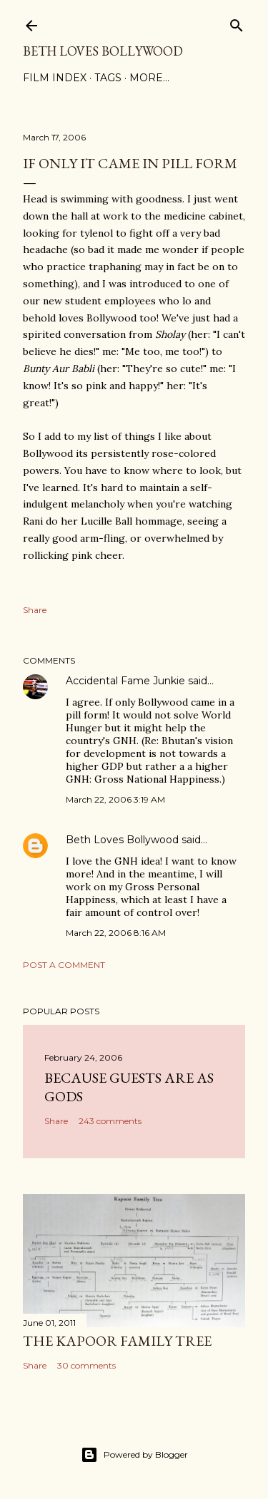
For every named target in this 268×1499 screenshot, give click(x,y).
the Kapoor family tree (117, 1340)
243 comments (110, 1121)
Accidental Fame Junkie (125, 680)
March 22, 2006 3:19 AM (115, 799)
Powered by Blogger (134, 1454)
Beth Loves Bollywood (103, 51)
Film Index (54, 77)
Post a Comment (64, 964)
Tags (107, 77)
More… (149, 77)
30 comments (86, 1365)
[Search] (236, 22)
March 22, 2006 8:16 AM (116, 932)
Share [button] (34, 609)
